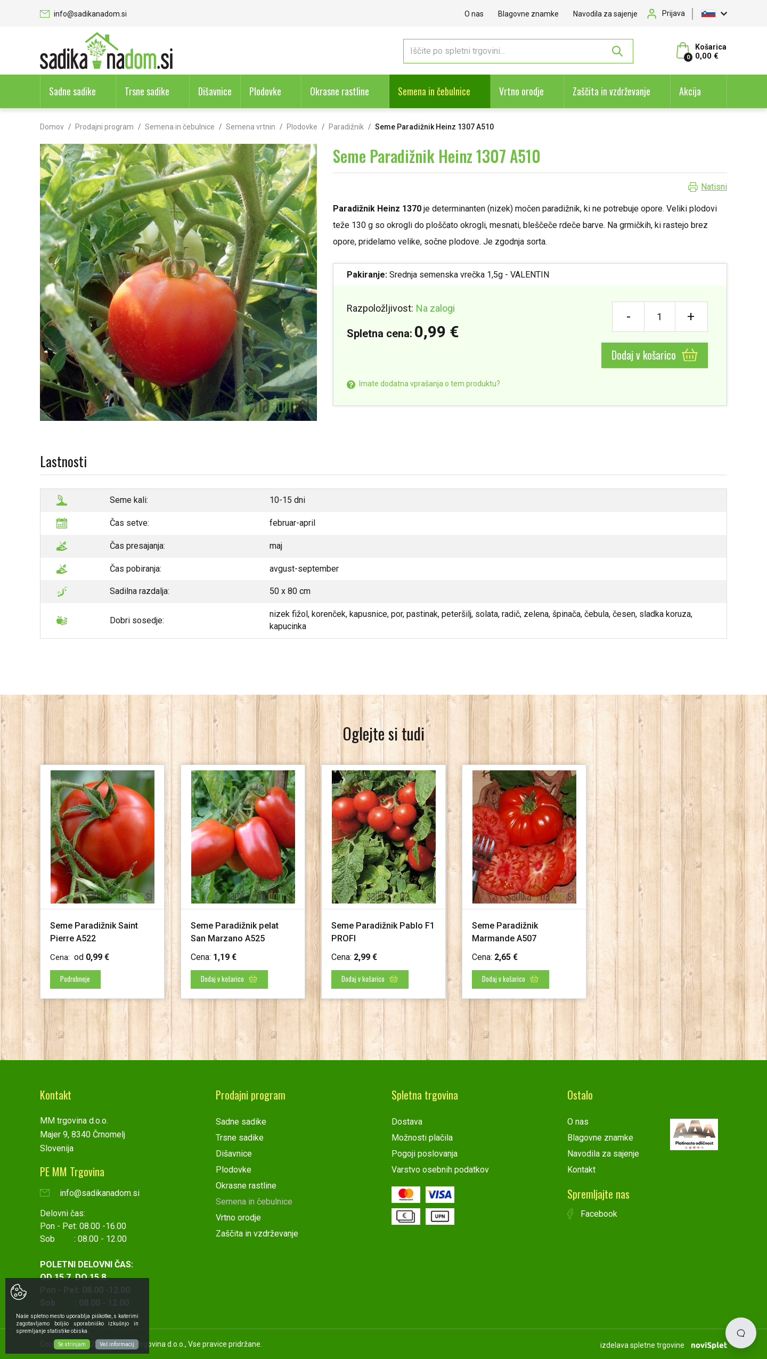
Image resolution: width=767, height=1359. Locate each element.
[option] (102, 881)
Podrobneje (79, 978)
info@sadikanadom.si (83, 14)
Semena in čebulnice (434, 91)
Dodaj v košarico (654, 355)
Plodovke (265, 91)
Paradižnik (346, 127)
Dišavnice (215, 91)
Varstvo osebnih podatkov (440, 1169)
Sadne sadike (72, 91)
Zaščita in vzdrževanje (611, 91)
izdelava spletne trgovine (642, 1343)
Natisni (714, 187)
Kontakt (581, 1169)
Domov (52, 127)
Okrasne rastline (339, 91)
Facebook (592, 1213)
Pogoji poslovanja (424, 1153)
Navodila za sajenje (605, 14)
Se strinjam (72, 1344)
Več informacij (117, 1344)
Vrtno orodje (521, 91)
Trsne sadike (147, 91)
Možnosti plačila (422, 1137)
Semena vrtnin (250, 127)
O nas (474, 14)
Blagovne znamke (528, 14)
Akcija (690, 91)
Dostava (406, 1121)
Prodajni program (104, 127)
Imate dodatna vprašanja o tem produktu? (423, 383)
